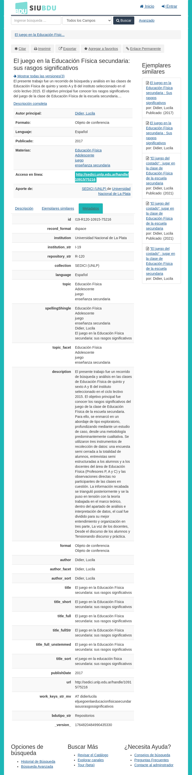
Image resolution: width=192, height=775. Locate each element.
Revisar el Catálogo (93, 755)
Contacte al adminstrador (153, 765)
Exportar (69, 49)
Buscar (123, 20)
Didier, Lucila (85, 113)
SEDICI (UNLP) (94, 189)
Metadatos (90, 208)
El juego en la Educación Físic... (39, 35)
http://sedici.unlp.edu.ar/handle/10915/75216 (102, 176)
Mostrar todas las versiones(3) (39, 76)
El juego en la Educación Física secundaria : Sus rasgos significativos (159, 93)
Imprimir (44, 49)
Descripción (24, 208)
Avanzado (146, 20)
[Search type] (87, 20)
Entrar (169, 6)
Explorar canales (91, 760)
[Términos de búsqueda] (36, 20)
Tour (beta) (86, 765)
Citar (22, 49)
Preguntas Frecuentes (151, 760)
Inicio (147, 6)
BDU (20, 7)
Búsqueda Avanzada (37, 767)
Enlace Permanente (145, 49)
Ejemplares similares (58, 208)
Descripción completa (30, 104)
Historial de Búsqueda (38, 762)
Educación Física (88, 150)
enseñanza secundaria (92, 165)
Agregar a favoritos (103, 49)
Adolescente (84, 155)
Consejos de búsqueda (152, 755)
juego (79, 160)
